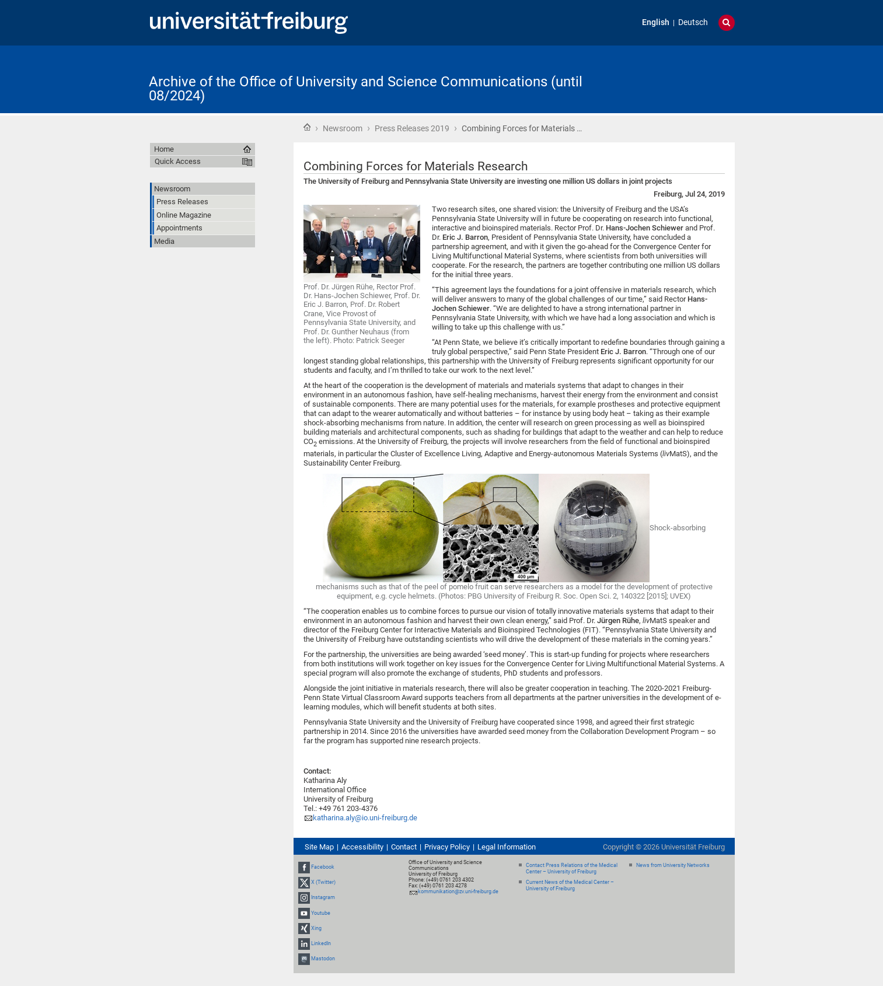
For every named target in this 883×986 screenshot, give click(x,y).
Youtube (320, 913)
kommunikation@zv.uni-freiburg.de (458, 891)
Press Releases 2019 (412, 128)
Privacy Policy (447, 846)
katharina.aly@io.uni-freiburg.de (365, 817)
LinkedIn (321, 943)
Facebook (322, 867)
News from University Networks (673, 865)
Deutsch (693, 22)
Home (306, 127)
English (655, 22)
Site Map (319, 846)
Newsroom (342, 128)
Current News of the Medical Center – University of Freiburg (570, 885)
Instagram (323, 898)
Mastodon (323, 958)
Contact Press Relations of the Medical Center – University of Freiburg (571, 868)
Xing (316, 928)
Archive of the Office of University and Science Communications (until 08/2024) (365, 89)
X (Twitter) (323, 882)
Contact (404, 846)
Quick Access (178, 161)
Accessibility (362, 846)
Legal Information (506, 846)
